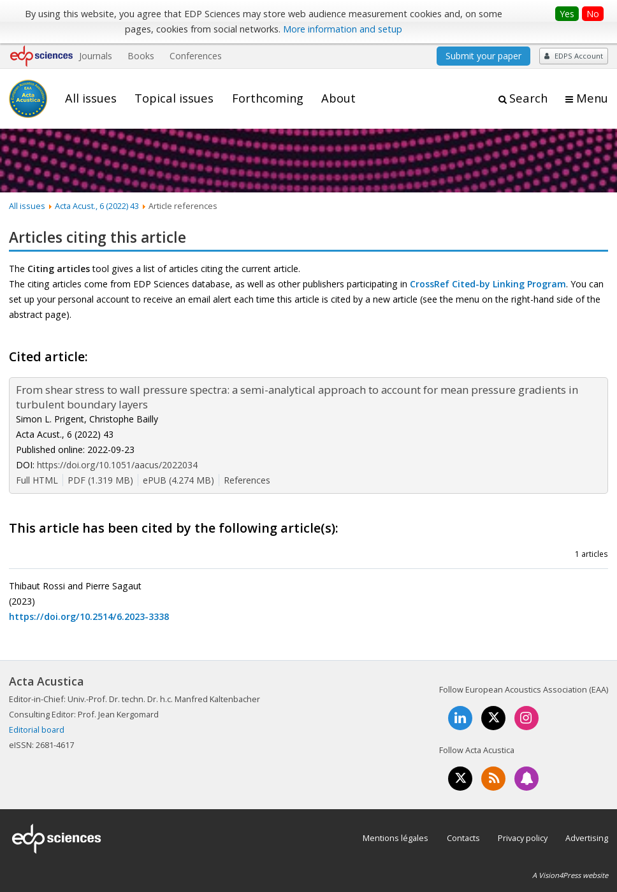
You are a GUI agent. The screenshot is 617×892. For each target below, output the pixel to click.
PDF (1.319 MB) (100, 480)
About (338, 98)
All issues (91, 98)
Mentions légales (395, 838)
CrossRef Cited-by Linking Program (488, 284)
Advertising (586, 838)
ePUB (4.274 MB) (178, 480)
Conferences (196, 56)
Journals (95, 56)
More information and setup (342, 29)
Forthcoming (267, 98)
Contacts (463, 838)
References (247, 480)
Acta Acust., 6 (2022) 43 (97, 206)
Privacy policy (523, 838)
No (592, 14)
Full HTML (37, 480)
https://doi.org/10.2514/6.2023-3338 (89, 616)
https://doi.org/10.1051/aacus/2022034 (117, 465)
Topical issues (174, 98)
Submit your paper (483, 56)
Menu (592, 98)
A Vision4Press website (570, 875)
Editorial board (36, 729)
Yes (567, 14)
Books (140, 56)
